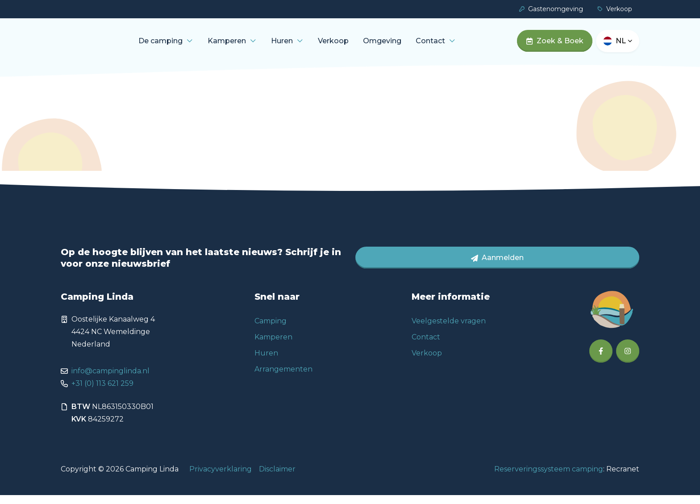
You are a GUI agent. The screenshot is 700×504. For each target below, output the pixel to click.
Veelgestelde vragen (449, 330)
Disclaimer (277, 478)
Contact (457, 45)
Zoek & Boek (554, 45)
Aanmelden (497, 266)
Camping (270, 330)
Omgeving (409, 45)
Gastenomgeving (551, 9)
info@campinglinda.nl (110, 380)
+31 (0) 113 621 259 (102, 392)
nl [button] (624, 45)
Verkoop (614, 9)
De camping (187, 45)
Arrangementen (283, 378)
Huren (309, 45)
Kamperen (253, 45)
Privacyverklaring (220, 478)
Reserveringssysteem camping (548, 478)
